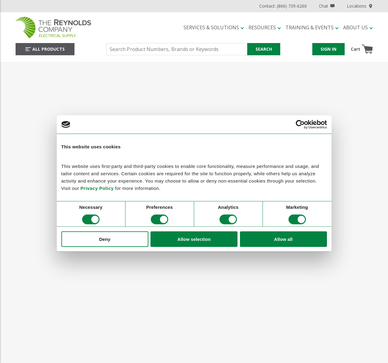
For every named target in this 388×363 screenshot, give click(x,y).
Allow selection (194, 238)
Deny (105, 238)
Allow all (283, 238)
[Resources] (264, 27)
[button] (213, 27)
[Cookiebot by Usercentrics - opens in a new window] (300, 124)
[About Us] (358, 27)
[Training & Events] (312, 27)
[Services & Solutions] (213, 27)
